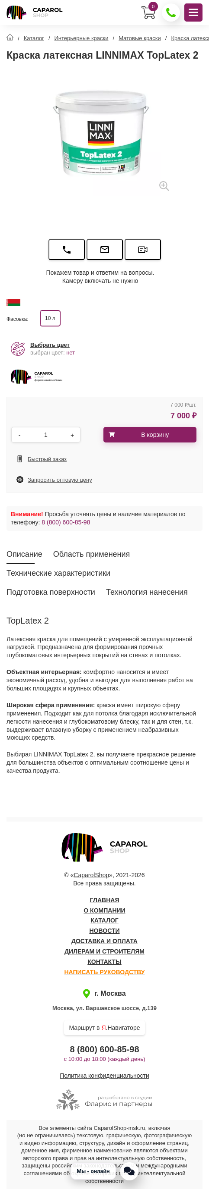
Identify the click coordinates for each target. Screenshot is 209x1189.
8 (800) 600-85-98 (66, 522)
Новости (104, 930)
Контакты (104, 961)
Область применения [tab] (91, 554)
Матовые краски (140, 38)
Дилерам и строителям (104, 951)
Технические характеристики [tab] (58, 573)
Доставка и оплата (104, 941)
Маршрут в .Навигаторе (104, 1027)
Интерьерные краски (82, 38)
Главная (104, 900)
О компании (104, 910)
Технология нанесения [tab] (147, 592)
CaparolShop (91, 875)
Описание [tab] (24, 554)
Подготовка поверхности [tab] (50, 592)
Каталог (34, 38)
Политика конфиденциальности (104, 1075)
